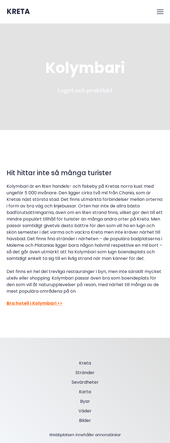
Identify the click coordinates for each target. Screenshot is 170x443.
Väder (85, 411)
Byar (85, 401)
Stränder (85, 372)
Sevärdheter (85, 382)
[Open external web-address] (18, 11)
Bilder (85, 420)
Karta (85, 392)
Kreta (85, 363)
